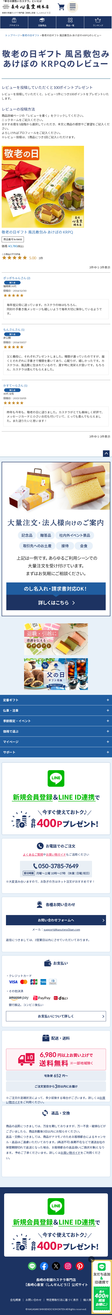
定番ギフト (11, 700)
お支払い (60, 963)
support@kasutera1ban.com (62, 929)
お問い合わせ (34, 1299)
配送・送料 (60, 1038)
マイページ (11, 742)
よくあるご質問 (33, 854)
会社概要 (15, 1299)
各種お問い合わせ (60, 904)
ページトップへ (106, 453)
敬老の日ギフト (31, 35)
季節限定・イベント (17, 721)
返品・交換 (60, 1113)
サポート (9, 752)
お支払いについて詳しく (56, 1016)
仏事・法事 (11, 710)
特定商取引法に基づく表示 (62, 1299)
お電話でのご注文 (60, 845)
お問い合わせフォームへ (56, 920)
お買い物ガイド (56, 854)
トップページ (12, 35)
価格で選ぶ (11, 731)
